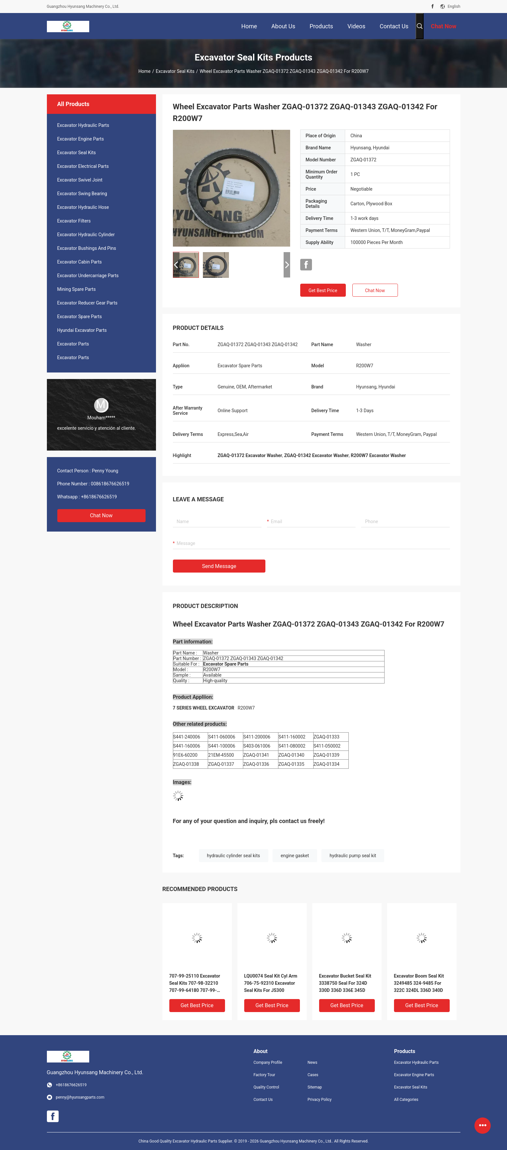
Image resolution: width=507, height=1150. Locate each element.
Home (144, 71)
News (312, 1062)
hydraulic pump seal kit (353, 855)
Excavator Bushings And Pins (86, 248)
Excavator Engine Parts (80, 139)
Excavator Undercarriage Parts (88, 275)
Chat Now (101, 515)
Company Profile (268, 1062)
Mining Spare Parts (76, 289)
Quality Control (266, 1087)
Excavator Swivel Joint (80, 180)
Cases (312, 1075)
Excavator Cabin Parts (79, 261)
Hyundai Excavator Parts (82, 330)
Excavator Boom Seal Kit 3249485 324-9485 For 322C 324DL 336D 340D (419, 983)
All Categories (406, 1099)
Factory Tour (264, 1075)
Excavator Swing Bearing (82, 193)
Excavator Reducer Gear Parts (87, 302)
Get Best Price (322, 290)
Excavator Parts (73, 343)
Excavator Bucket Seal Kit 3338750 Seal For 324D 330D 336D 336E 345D (345, 983)
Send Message (219, 566)
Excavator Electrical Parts (83, 166)
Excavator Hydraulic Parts (83, 125)
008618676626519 (110, 483)
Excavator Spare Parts (79, 316)
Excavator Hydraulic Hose (83, 207)
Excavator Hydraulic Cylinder (86, 234)
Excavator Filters (74, 220)
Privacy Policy (319, 1099)
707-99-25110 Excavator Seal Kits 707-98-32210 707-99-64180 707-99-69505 (194, 983)
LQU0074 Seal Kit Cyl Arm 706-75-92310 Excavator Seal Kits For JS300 (270, 983)
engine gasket (295, 855)
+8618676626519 (99, 496)
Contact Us (263, 1099)
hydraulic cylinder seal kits (233, 855)
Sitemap (314, 1087)
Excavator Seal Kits (175, 71)
